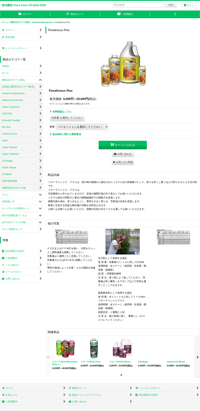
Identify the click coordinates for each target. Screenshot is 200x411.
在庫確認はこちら (61, 111)
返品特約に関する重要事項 (65, 134)
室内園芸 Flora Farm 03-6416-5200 (24, 5)
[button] (175, 14)
